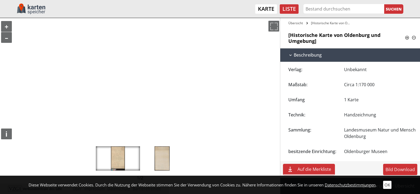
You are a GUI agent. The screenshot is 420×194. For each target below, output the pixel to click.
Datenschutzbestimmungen (350, 185)
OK (387, 185)
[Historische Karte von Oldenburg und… (331, 23)
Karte (266, 8)
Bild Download (400, 169)
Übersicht (295, 23)
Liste (289, 8)
